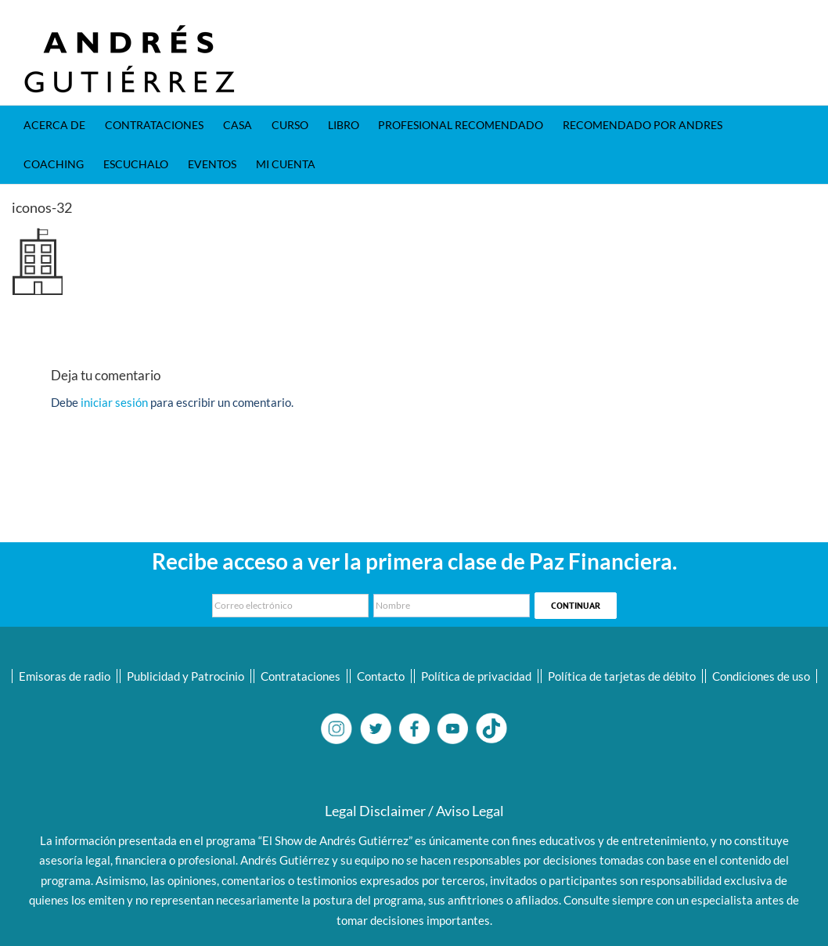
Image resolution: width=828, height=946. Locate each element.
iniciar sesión (115, 402)
